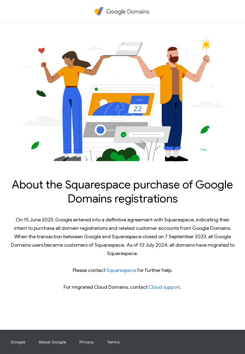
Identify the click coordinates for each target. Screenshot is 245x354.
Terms (113, 342)
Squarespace (121, 270)
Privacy (86, 342)
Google (18, 342)
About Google (52, 342)
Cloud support (164, 287)
